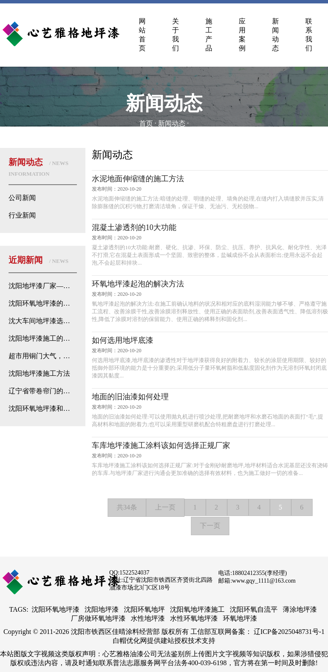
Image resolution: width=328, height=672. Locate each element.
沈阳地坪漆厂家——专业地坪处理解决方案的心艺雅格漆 (43, 285)
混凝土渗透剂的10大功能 (134, 227)
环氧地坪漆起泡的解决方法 (138, 284)
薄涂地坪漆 (300, 609)
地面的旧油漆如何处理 (130, 396)
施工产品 (208, 35)
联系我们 (308, 35)
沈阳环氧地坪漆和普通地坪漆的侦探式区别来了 (43, 408)
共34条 (127, 507)
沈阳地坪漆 (102, 609)
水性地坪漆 (148, 618)
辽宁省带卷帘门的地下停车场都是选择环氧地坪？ (43, 391)
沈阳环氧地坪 (144, 609)
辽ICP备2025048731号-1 (289, 631)
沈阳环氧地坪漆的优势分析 (43, 303)
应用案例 (242, 35)
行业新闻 (22, 215)
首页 (146, 123)
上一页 (165, 507)
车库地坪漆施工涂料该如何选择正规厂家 (161, 445)
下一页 (210, 525)
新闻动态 (275, 35)
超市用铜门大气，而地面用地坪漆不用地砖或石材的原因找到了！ (43, 356)
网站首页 (142, 35)
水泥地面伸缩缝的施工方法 (138, 178)
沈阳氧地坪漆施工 (197, 609)
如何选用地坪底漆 (122, 340)
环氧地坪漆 (240, 618)
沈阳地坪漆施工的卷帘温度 (43, 338)
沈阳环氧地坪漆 (55, 609)
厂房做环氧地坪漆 (98, 618)
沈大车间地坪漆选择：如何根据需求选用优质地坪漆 (43, 320)
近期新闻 (38, 260)
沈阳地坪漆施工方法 (39, 373)
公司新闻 (22, 197)
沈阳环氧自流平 (254, 609)
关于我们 (175, 35)
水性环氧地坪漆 (194, 618)
